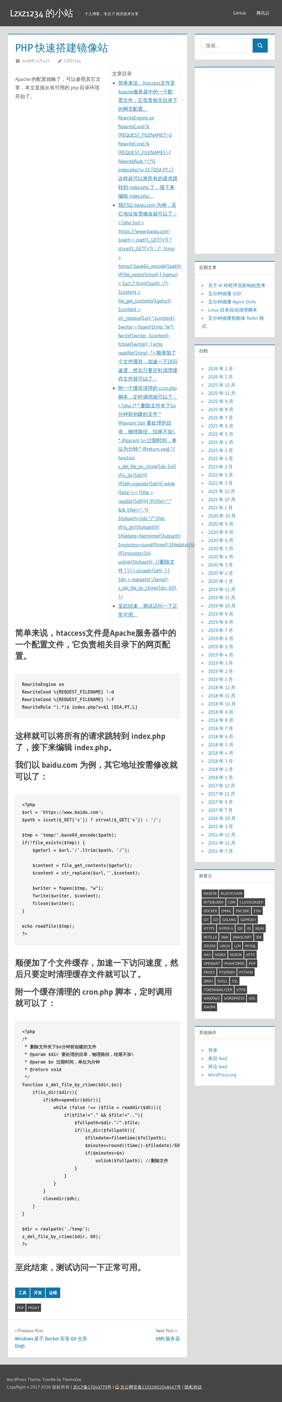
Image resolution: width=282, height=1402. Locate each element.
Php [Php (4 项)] (252, 963)
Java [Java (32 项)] (224, 937)
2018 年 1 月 (220, 777)
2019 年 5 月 (220, 646)
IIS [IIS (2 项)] (249, 928)
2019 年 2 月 (220, 671)
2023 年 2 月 (220, 467)
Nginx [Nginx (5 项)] (220, 954)
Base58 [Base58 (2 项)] (210, 893)
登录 (212, 1050)
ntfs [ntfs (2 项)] (250, 954)
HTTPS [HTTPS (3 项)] (209, 928)
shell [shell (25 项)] (222, 981)
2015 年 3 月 (220, 826)
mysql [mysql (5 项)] (250, 946)
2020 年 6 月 (220, 540)
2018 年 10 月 (222, 704)
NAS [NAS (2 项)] (207, 954)
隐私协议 (193, 1387)
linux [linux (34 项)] (225, 946)
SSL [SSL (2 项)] (235, 981)
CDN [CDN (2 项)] (231, 902)
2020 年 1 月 (220, 581)
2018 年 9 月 (220, 712)
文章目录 (122, 73)
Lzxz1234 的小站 (41, 13)
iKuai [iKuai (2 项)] (259, 928)
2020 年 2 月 (220, 573)
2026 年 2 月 (220, 368)
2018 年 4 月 (220, 753)
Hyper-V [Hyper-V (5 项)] (226, 928)
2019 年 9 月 (220, 614)
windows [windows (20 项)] (212, 998)
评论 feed (217, 1066)
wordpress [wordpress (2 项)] (234, 998)
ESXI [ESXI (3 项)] (257, 910)
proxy (33, 1307)
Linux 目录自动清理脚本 (232, 310)
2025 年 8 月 (220, 409)
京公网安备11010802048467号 (150, 1387)
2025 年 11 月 (221, 393)
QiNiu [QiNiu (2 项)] (208, 981)
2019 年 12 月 (221, 589)
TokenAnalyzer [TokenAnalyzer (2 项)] (218, 989)
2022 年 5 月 (220, 475)
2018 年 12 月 (221, 687)
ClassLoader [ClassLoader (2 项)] (251, 902)
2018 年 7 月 (220, 728)
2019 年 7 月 (220, 630)
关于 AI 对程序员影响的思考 (236, 285)
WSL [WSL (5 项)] (252, 998)
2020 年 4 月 (220, 557)
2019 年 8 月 (220, 622)
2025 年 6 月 (220, 426)
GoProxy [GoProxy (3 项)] (248, 919)
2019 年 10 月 (222, 606)
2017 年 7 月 (220, 810)
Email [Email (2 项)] (226, 910)
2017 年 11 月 (221, 794)
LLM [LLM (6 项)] (237, 946)
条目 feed (217, 1058)
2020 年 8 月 (220, 532)
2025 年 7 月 (220, 418)
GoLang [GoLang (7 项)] (229, 919)
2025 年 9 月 (220, 401)
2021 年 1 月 (220, 507)
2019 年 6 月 (220, 638)
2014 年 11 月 (221, 843)
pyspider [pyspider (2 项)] (227, 972)
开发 (38, 1292)
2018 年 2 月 (220, 769)
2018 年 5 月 (220, 745)
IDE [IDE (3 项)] (240, 928)
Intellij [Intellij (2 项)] (210, 937)
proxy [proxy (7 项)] (209, 972)
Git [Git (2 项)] (206, 919)
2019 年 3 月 (220, 663)
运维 (53, 1292)
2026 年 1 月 (220, 377)
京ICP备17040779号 (92, 1387)
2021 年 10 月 (221, 499)
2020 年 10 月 (222, 516)
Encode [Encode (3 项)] (242, 910)
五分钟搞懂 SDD (224, 293)
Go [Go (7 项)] (215, 919)
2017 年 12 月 (221, 785)
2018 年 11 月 (221, 696)
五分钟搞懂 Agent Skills (232, 302)
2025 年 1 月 (220, 458)
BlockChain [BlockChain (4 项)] (231, 893)
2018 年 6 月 (220, 736)
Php (20, 1307)
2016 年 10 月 (222, 818)
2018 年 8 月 (220, 720)
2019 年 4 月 (220, 655)
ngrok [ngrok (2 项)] (236, 954)
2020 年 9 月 (220, 524)
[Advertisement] (234, 159)
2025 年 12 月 (221, 385)
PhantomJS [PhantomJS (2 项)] (234, 963)
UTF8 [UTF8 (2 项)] (241, 989)
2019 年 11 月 (221, 597)
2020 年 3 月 (220, 565)
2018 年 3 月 (220, 761)
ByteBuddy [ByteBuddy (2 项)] (214, 902)
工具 (22, 1292)
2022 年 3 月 (220, 483)
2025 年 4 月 (220, 442)
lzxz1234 (72, 60)
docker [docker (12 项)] (210, 910)
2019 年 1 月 (220, 679)
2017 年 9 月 (220, 802)
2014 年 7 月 (220, 851)
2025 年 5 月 (220, 434)
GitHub (239, 13)
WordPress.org (222, 1075)
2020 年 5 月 (220, 548)
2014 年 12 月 (221, 835)
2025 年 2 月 (220, 450)
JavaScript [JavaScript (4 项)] (242, 937)
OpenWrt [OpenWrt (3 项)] (212, 963)
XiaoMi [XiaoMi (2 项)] (209, 1007)
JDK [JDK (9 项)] (259, 937)
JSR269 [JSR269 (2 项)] (209, 946)
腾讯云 (262, 13)
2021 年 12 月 (221, 491)
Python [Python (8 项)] (246, 972)
